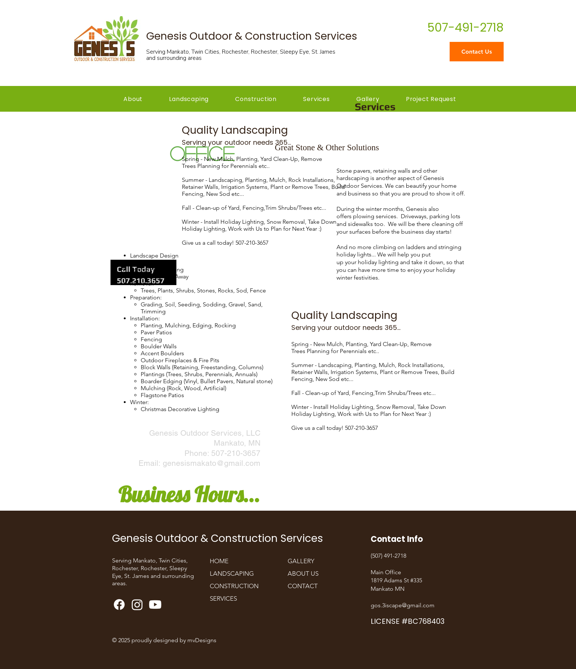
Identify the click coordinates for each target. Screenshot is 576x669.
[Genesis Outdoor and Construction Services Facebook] (119, 604)
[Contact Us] (477, 51)
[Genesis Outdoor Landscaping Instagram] (137, 604)
